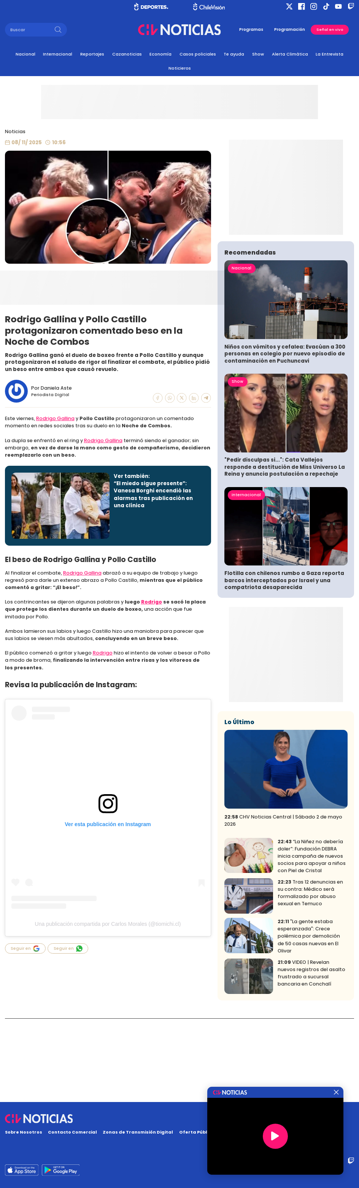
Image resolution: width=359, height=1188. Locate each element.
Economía (160, 54)
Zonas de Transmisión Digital (138, 1132)
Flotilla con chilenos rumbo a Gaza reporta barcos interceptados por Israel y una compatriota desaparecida (284, 663)
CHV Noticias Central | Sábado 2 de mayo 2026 (283, 903)
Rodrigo (151, 602)
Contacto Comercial (72, 1132)
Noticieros (179, 68)
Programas (251, 29)
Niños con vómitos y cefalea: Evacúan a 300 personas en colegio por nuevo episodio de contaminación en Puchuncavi (284, 436)
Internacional (57, 54)
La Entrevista (329, 54)
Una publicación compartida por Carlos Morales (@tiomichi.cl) (108, 924)
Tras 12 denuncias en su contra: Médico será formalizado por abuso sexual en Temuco (310, 976)
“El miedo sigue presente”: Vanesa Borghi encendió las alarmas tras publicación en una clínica (153, 494)
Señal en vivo (329, 29)
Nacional (25, 54)
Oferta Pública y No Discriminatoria (221, 1132)
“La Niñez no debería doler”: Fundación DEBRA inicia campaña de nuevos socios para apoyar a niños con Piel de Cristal (312, 939)
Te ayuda (234, 54)
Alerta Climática (290, 54)
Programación (289, 29)
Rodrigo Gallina (55, 418)
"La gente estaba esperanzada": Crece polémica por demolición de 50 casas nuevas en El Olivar (309, 1019)
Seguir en (25, 948)
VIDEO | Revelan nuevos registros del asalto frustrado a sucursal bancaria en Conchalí (311, 1056)
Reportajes (92, 54)
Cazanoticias (127, 54)
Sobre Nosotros (23, 1132)
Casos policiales (198, 54)
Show (258, 54)
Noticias (15, 131)
